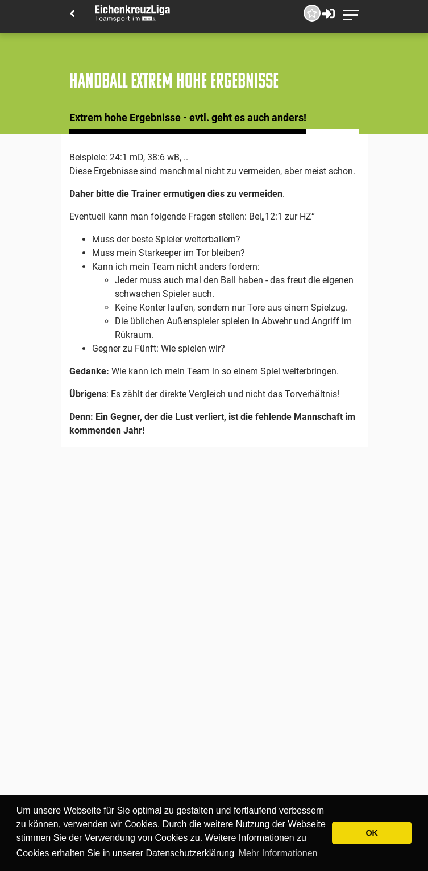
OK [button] (371, 832)
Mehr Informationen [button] (278, 853)
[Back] (72, 14)
